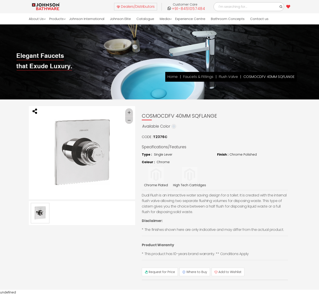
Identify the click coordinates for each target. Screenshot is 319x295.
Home (172, 76)
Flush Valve (228, 76)
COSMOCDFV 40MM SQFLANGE (269, 76)
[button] (281, 6)
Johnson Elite (120, 18)
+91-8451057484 (188, 8)
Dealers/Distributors (136, 6)
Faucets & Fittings (198, 76)
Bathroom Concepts (228, 18)
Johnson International (86, 18)
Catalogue (145, 18)
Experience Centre (190, 18)
